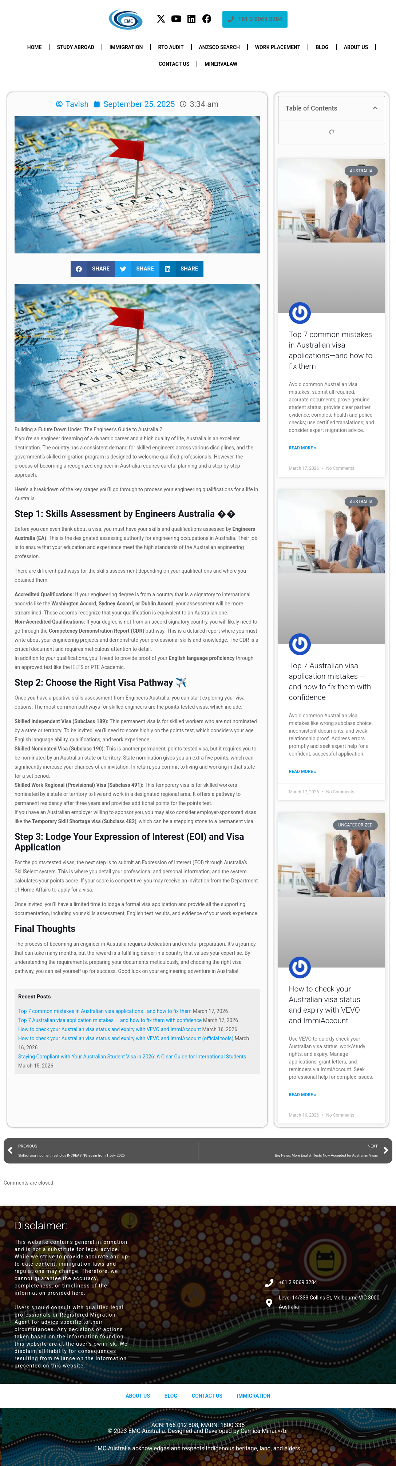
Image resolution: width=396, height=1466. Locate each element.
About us (356, 47)
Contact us (174, 64)
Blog (322, 47)
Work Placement (278, 47)
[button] (93, 269)
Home (34, 47)
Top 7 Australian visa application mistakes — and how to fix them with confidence (110, 1020)
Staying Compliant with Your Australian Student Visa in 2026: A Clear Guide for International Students (132, 1057)
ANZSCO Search (219, 47)
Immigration (126, 47)
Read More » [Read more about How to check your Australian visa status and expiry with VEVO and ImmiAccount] (302, 1094)
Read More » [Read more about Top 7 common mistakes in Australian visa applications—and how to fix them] (302, 447)
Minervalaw (221, 64)
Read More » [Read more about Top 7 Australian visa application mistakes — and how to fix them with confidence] (302, 771)
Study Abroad (75, 47)
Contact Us (207, 1396)
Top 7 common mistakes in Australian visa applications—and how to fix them (104, 1011)
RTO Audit (171, 47)
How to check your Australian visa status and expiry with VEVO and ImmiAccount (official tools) (125, 1038)
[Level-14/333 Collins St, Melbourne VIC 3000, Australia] (198, 1295)
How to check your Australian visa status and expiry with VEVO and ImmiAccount (109, 1029)
